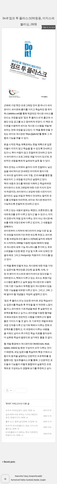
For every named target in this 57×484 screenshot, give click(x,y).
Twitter (22, 480)
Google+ (43, 480)
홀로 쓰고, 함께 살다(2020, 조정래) (20, 421)
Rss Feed (14, 480)
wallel (40, 476)
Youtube (36, 480)
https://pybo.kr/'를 (34, 134)
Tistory (25, 476)
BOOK (8, 403)
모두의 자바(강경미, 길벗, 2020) (19, 410)
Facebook (29, 480)
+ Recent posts (8, 461)
